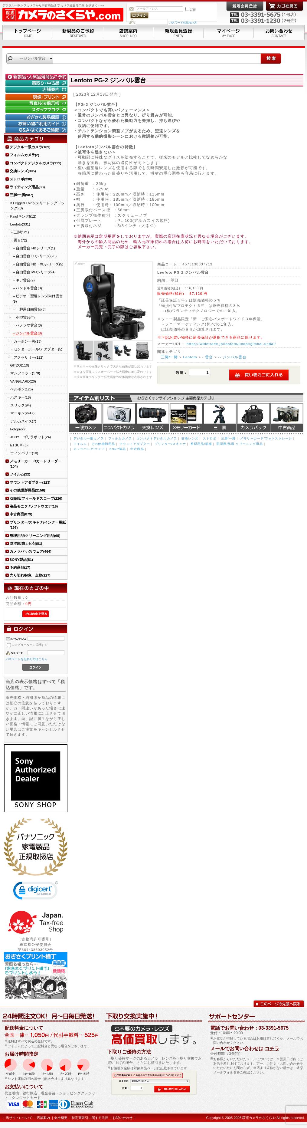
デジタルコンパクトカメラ (119, 417)
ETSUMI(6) (19, 445)
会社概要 (60, 1118)
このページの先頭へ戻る (279, 1003)
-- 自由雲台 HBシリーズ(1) (34, 248)
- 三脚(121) (20, 232)
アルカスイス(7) (23, 421)
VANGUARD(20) (23, 381)
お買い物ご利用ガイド (37, 124)
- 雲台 (207, 357)
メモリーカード (186, 417)
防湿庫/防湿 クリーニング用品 (240, 444)
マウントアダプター (134, 444)
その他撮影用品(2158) (27, 490)
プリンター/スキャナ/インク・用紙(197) (38, 524)
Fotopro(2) (18, 429)
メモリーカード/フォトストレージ (266, 438)
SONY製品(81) (21, 559)
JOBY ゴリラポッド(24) (30, 437)
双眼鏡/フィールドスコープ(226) (36, 498)
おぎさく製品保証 (37, 117)
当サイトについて (19, 1118)
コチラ (272, 1048)
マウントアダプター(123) (30, 482)
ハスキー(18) (20, 397)
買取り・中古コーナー (37, 83)
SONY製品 (117, 449)
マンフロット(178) (25, 373)
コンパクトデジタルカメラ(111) (35, 163)
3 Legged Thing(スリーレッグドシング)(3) (37, 205)
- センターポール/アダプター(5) (36, 349)
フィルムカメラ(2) (24, 155)
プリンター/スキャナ (170, 444)
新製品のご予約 (78, 32)
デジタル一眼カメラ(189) (30, 147)
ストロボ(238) (21, 179)
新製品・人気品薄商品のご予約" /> (37, 77)
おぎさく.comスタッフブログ (37, 110)
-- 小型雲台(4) (24, 317)
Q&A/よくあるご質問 (37, 130)
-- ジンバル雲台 (232, 357)
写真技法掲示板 (37, 103)
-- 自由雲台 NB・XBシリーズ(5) (38, 264)
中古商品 (286, 417)
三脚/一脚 (169, 357)
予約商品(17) (20, 567)
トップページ (27, 32)
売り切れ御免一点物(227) (30, 575)
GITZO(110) (19, 365)
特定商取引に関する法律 (90, 1118)
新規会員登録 (178, 32)
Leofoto (190, 357)
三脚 (220, 417)
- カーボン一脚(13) (26, 341)
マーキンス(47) (22, 413)
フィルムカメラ (120, 438)
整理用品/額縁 (201, 444)
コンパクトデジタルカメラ (156, 438)
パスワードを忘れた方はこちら (27, 659)
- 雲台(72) (19, 240)
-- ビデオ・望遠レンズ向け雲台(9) (38, 298)
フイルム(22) (20, 474)
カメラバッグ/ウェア (89, 449)
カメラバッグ (253, 417)
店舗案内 (128, 32)
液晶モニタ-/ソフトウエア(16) (34, 506)
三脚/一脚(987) (21, 195)
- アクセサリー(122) (27, 357)
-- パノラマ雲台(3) (27, 325)
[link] (35, 892)
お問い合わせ (279, 32)
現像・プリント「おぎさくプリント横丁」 (37, 97)
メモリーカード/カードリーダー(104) (35, 463)
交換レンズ (152, 417)
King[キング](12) (23, 216)
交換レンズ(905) (23, 171)
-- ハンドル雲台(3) (27, 288)
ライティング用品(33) (27, 187)
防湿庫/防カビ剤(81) (26, 543)
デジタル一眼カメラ (85, 417)
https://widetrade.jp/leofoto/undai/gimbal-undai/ (231, 344)
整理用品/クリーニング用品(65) (35, 536)
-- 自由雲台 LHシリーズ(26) (35, 256)
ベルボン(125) (21, 389)
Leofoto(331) (20, 224)
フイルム (80, 444)
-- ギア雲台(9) (24, 280)
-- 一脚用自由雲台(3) (29, 309)
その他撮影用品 (103, 444)
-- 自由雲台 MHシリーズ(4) (34, 272)
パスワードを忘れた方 (183, 22)
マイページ (229, 32)
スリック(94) (20, 405)
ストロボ (210, 438)
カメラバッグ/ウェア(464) (30, 551)
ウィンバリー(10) (24, 453)
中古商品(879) (21, 514)
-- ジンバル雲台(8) (27, 333)
